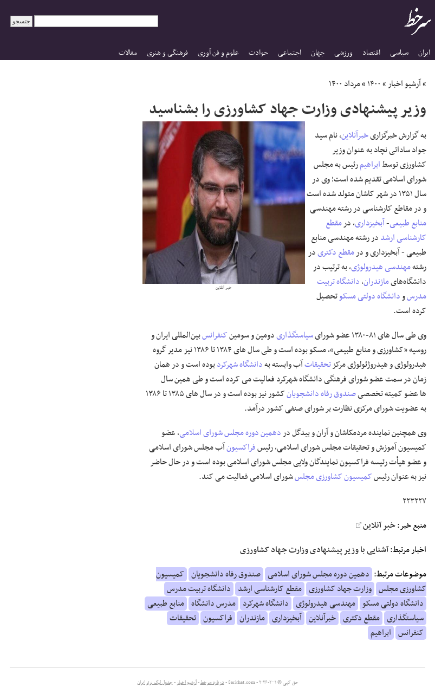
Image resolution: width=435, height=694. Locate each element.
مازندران (376, 282)
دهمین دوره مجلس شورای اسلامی (230, 433)
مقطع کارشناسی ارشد (270, 589)
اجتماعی (289, 53)
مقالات (128, 53)
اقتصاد (371, 53)
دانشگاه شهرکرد (240, 365)
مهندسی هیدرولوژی (381, 267)
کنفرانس (215, 335)
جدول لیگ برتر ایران (155, 682)
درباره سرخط (212, 682)
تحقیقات (317, 365)
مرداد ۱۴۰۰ (344, 84)
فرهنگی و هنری (167, 53)
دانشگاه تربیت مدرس (199, 589)
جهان (317, 53)
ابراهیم (370, 165)
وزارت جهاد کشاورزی (340, 589)
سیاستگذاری (294, 335)
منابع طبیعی (407, 223)
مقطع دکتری (335, 252)
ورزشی (343, 53)
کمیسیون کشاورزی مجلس (333, 477)
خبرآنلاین (354, 135)
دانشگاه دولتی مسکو (369, 296)
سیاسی (399, 53)
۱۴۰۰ (374, 84)
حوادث (258, 53)
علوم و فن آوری (218, 53)
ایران (424, 53)
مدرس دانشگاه (213, 603)
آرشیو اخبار (404, 84)
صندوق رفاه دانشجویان (321, 394)
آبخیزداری (370, 223)
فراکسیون (241, 447)
